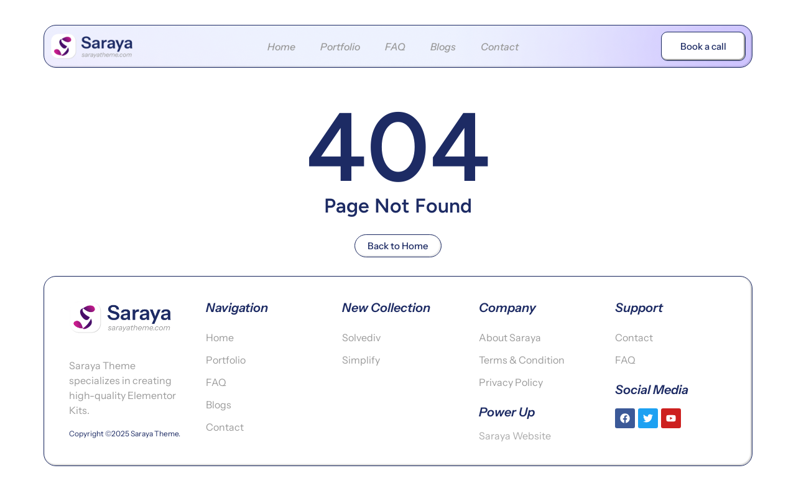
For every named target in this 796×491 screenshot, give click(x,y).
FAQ (395, 46)
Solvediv (361, 337)
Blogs (443, 46)
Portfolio (340, 46)
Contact (500, 46)
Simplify (361, 360)
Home (281, 46)
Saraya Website (515, 435)
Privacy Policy (511, 382)
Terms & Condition (522, 360)
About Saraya (510, 337)
